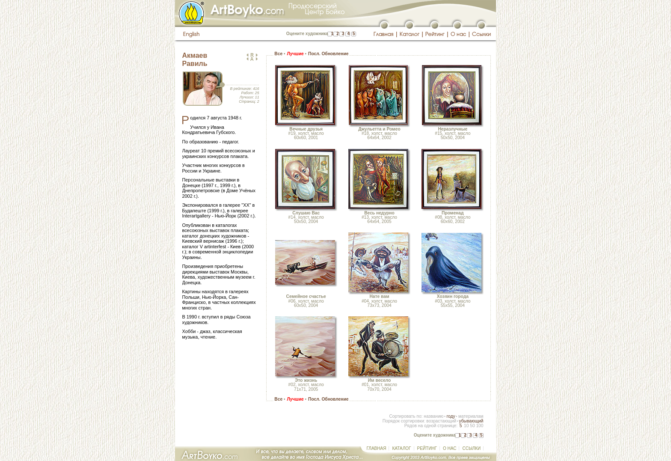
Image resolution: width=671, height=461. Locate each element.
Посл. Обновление (328, 53)
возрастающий (441, 421)
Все (278, 53)
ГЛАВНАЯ (376, 448)
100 (479, 425)
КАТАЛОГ (401, 448)
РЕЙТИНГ (427, 448)
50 (472, 425)
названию (433, 416)
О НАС (449, 448)
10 (466, 425)
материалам (471, 416)
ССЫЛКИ (471, 448)
